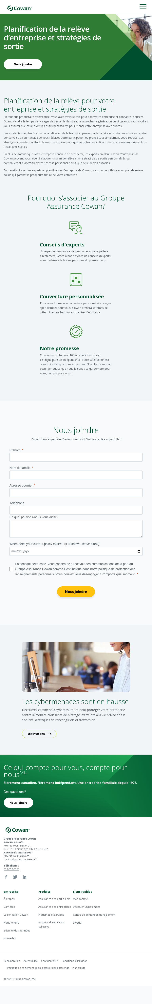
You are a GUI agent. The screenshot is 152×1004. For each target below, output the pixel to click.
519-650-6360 (11, 869)
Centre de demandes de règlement (94, 914)
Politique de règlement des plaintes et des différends (38, 968)
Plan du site (79, 968)
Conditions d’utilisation (74, 961)
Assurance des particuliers (54, 899)
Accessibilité (31, 961)
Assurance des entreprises (54, 907)
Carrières (9, 907)
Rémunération (12, 961)
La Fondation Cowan (16, 914)
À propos (9, 899)
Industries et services (51, 914)
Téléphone (16, 503)
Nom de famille (19, 468)
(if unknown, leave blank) (54, 544)
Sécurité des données (17, 930)
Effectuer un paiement (86, 907)
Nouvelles (10, 938)
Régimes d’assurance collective (51, 924)
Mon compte (80, 899)
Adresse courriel (20, 485)
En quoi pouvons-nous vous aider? (33, 517)
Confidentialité (49, 961)
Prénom (14, 450)
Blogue (77, 922)
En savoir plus (36, 733)
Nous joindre (23, 64)
